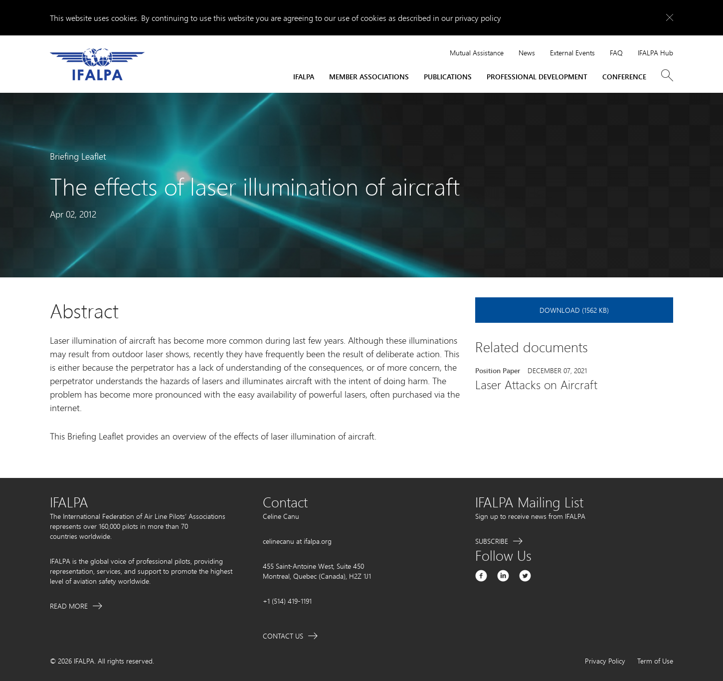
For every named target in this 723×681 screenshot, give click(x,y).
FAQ (616, 52)
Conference (624, 76)
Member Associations (369, 76)
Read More (69, 606)
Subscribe (491, 541)
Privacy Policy (605, 661)
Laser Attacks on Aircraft (536, 385)
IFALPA (303, 76)
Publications (448, 76)
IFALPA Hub (655, 52)
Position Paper (497, 370)
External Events (572, 52)
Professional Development (537, 76)
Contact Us (283, 636)
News (527, 52)
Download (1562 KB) (574, 310)
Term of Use (655, 661)
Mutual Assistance (477, 52)
